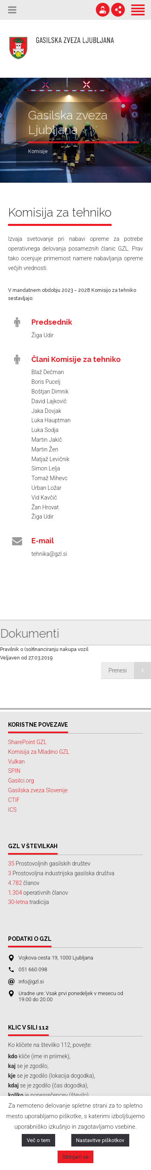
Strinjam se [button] (75, 1157)
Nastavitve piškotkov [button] (100, 1140)
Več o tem (38, 1140)
